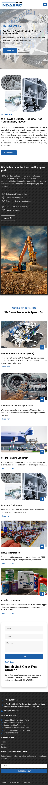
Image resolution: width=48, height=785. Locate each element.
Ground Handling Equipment (14, 458)
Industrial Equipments (11, 505)
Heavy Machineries (10, 552)
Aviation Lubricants (10, 600)
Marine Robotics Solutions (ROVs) (17, 353)
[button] (45, 4)
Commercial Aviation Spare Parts (17, 405)
